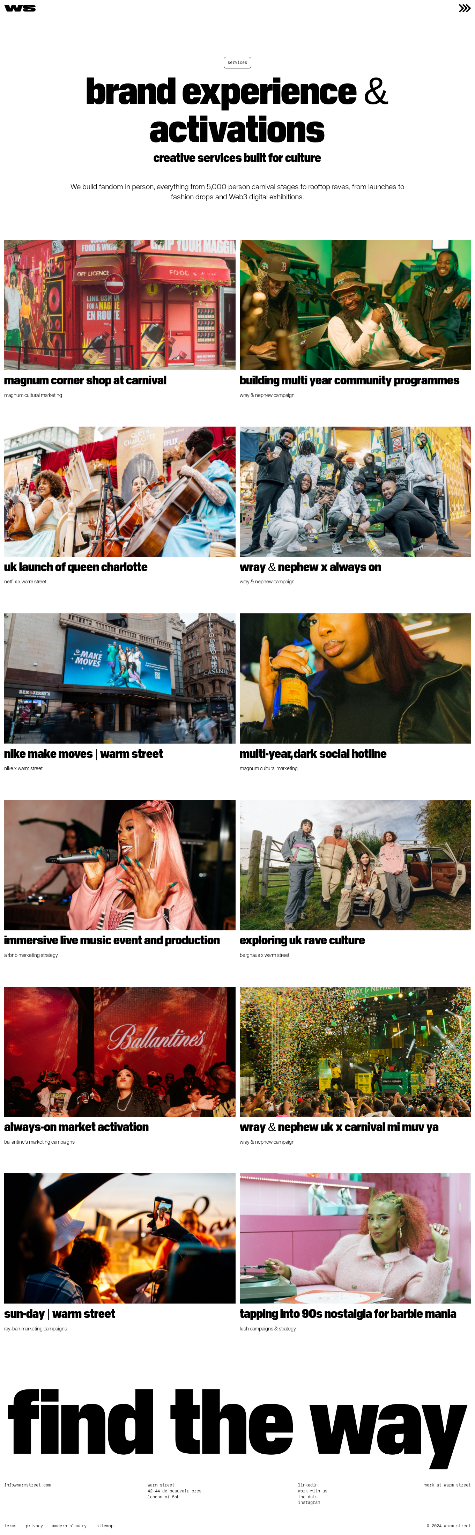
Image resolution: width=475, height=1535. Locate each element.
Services (237, 62)
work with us (312, 1491)
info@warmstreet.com (27, 1485)
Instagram (309, 1502)
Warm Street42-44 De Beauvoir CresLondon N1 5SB (174, 1491)
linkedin (308, 1485)
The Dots (308, 1497)
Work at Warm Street (447, 1485)
